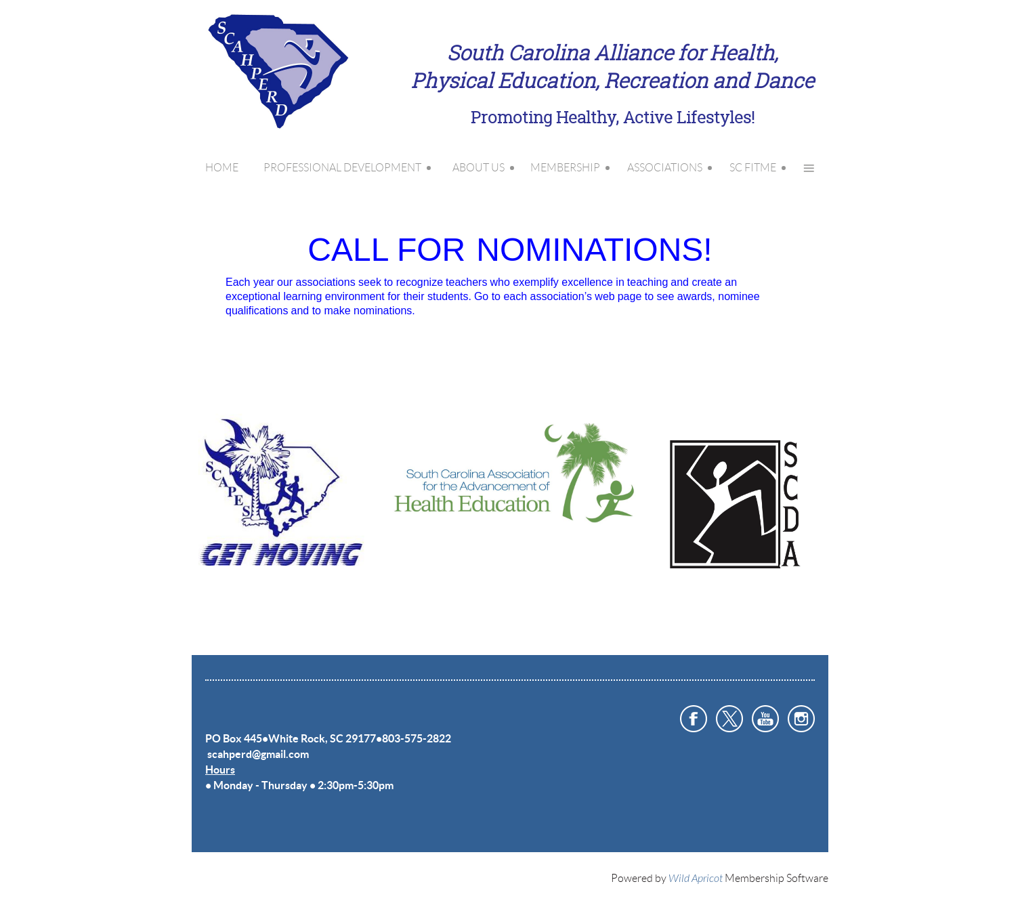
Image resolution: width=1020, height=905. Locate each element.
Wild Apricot (695, 878)
